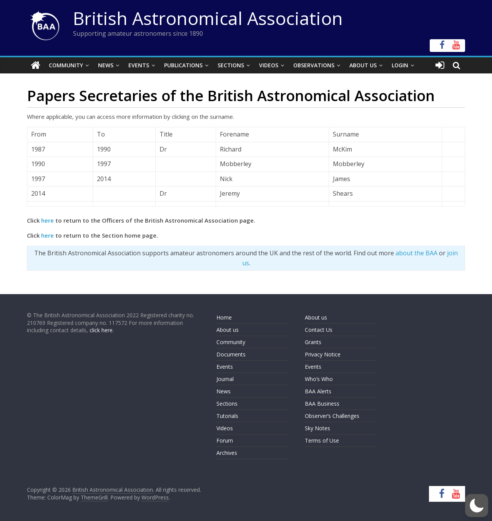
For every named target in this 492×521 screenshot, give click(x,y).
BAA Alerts (318, 391)
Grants (313, 342)
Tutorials (227, 415)
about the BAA (416, 253)
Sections (231, 65)
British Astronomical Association (208, 18)
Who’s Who (319, 379)
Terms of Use (322, 440)
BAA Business (322, 403)
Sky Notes (317, 428)
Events (138, 65)
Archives (226, 452)
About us (227, 329)
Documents (231, 354)
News (105, 65)
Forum (224, 440)
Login (400, 65)
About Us (363, 65)
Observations (313, 65)
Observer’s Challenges (332, 415)
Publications (183, 65)
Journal (225, 379)
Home (224, 317)
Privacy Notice (323, 354)
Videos (268, 65)
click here (101, 330)
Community (66, 65)
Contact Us (318, 329)
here (47, 220)
